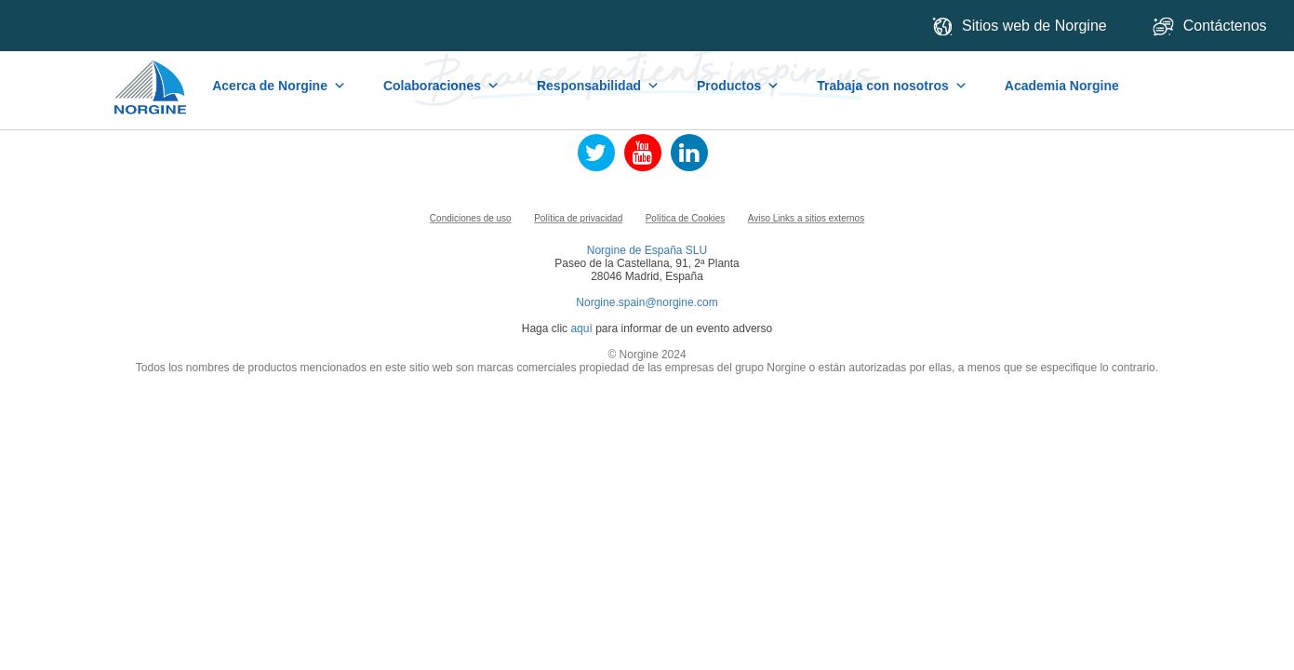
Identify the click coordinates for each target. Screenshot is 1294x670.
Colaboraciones (441, 85)
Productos (738, 85)
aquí (581, 328)
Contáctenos (1212, 26)
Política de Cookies (686, 218)
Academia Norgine (1062, 85)
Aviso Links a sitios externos (806, 218)
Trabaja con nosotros (892, 85)
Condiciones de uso (471, 218)
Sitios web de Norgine (1019, 26)
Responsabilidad (598, 85)
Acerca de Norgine (279, 85)
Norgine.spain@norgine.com (646, 302)
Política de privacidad (578, 218)
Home (152, 78)
